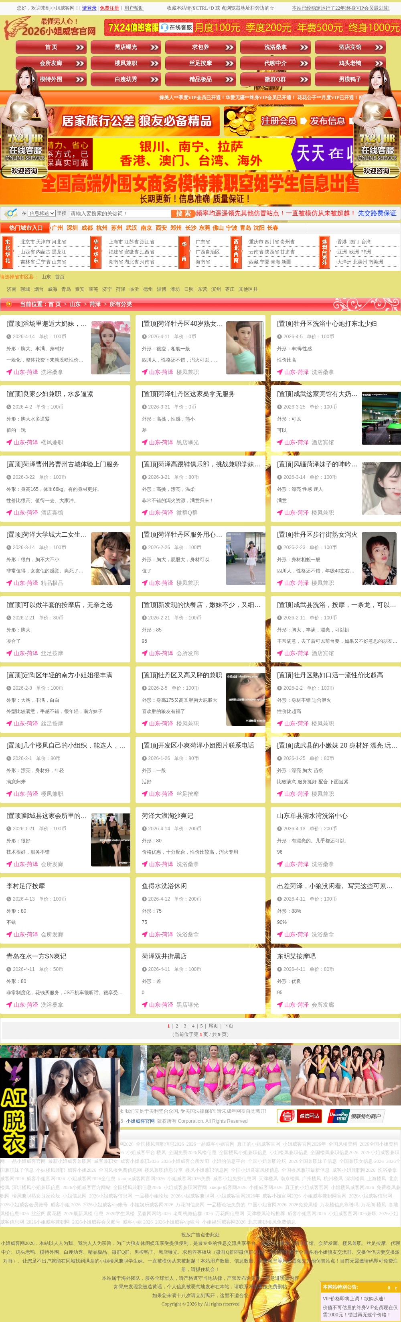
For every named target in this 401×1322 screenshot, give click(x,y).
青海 (275, 262)
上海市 (116, 242)
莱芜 (93, 289)
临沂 (134, 289)
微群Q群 (275, 79)
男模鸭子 (350, 79)
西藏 (254, 262)
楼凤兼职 (126, 63)
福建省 (116, 252)
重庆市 (256, 242)
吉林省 (27, 262)
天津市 (43, 242)
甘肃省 (287, 252)
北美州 (360, 262)
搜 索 (183, 213)
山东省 (59, 262)
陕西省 (272, 252)
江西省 (147, 252)
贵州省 (287, 242)
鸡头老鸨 (350, 63)
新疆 (286, 262)
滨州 (216, 289)
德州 (148, 289)
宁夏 (264, 262)
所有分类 (120, 304)
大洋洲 (344, 262)
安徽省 (131, 252)
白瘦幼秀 (126, 79)
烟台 (39, 289)
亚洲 (342, 252)
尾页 (213, 1026)
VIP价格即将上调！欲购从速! (354, 1299)
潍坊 (175, 289)
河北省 (59, 242)
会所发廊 (51, 63)
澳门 (354, 242)
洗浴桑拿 (275, 47)
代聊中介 (275, 63)
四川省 (272, 242)
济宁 (107, 289)
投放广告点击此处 (200, 1235)
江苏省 (131, 242)
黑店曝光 (126, 47)
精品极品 (200, 79)
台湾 (366, 242)
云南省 (256, 252)
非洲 (366, 252)
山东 (46, 277)
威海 (52, 289)
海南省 (203, 262)
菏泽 (121, 289)
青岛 (66, 289)
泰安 (80, 289)
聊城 (25, 289)
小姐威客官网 (140, 1121)
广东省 (203, 242)
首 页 (51, 47)
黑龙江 (59, 252)
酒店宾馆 (350, 47)
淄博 (161, 289)
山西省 (27, 252)
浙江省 (147, 242)
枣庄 (230, 289)
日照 (189, 289)
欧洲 (354, 252)
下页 (228, 1026)
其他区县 (248, 289)
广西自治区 (208, 252)
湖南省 (116, 262)
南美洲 (376, 262)
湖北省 (131, 262)
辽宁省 (43, 262)
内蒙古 (43, 252)
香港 (342, 242)
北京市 (27, 242)
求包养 (200, 47)
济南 (11, 289)
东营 (202, 289)
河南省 (147, 262)
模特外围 (51, 79)
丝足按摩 (200, 63)
